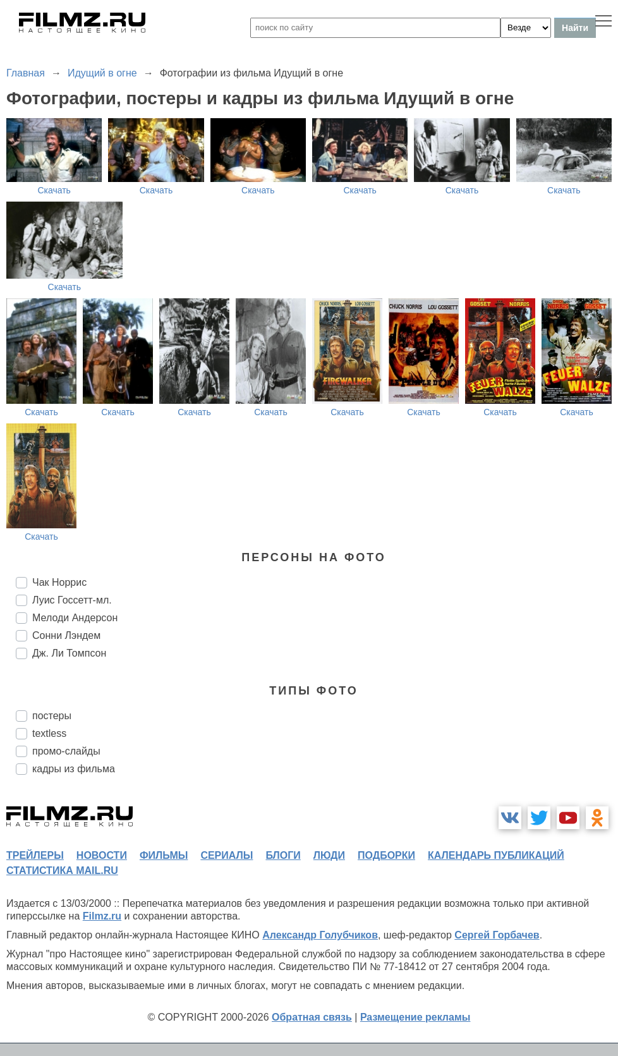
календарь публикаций (496, 855)
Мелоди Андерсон (75, 617)
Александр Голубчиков (320, 935)
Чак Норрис (59, 582)
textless (49, 733)
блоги (282, 855)
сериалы (226, 855)
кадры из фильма (73, 768)
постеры (51, 715)
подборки (386, 855)
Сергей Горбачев (496, 935)
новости (101, 855)
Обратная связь (312, 1017)
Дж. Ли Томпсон (69, 653)
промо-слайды (66, 751)
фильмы (164, 855)
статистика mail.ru (62, 870)
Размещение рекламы (415, 1017)
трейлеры (35, 855)
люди (329, 855)
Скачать (54, 190)
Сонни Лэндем (66, 635)
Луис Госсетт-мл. (72, 600)
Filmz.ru (102, 916)
